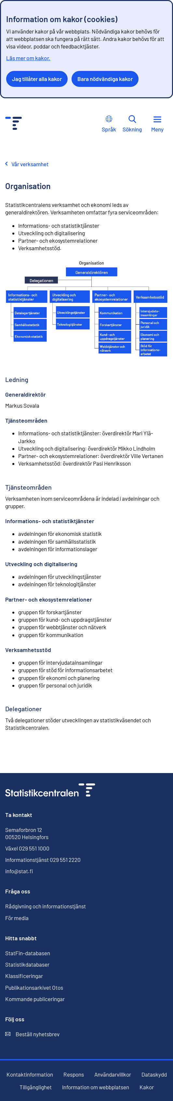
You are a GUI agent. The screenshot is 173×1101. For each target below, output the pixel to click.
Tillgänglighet (36, 1087)
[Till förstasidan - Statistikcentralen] (13, 124)
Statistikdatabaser (27, 964)
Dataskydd (154, 1074)
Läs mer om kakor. (28, 58)
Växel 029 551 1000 (27, 848)
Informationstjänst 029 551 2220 (43, 859)
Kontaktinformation (30, 1074)
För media (17, 918)
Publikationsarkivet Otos (34, 987)
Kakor (147, 1087)
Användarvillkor (112, 1074)
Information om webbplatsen (95, 1087)
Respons (73, 1074)
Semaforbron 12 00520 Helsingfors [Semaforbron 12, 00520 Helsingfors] (26, 833)
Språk (109, 123)
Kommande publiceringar (35, 999)
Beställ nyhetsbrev (32, 1034)
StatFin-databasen (27, 953)
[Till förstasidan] (50, 790)
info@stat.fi (19, 871)
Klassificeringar (24, 975)
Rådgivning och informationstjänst (45, 906)
